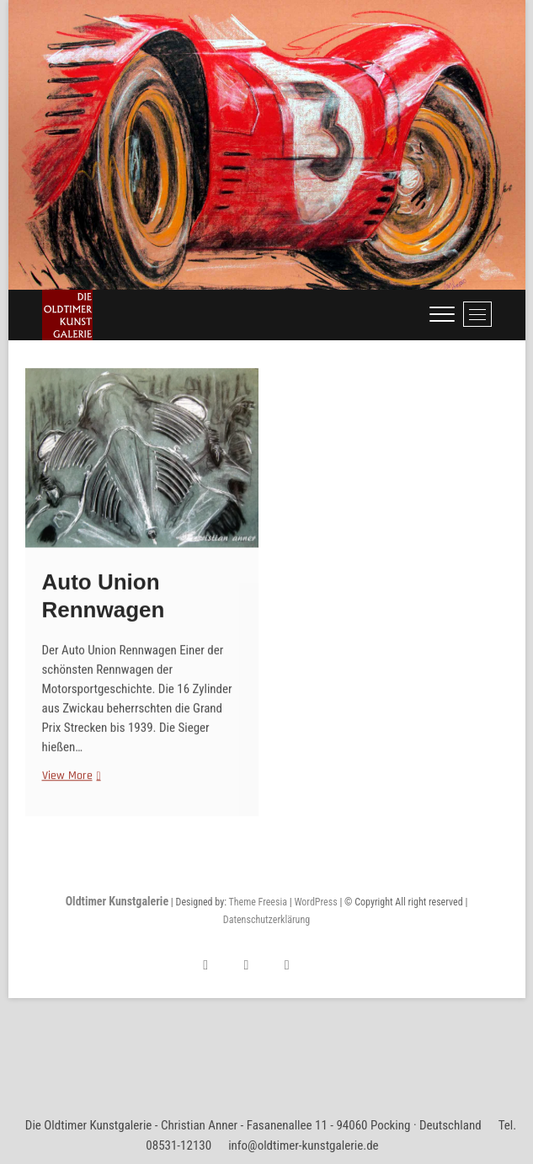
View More (69, 785)
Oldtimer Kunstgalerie (117, 901)
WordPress (315, 902)
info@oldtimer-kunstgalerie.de (303, 1145)
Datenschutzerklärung (266, 920)
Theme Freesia (257, 902)
